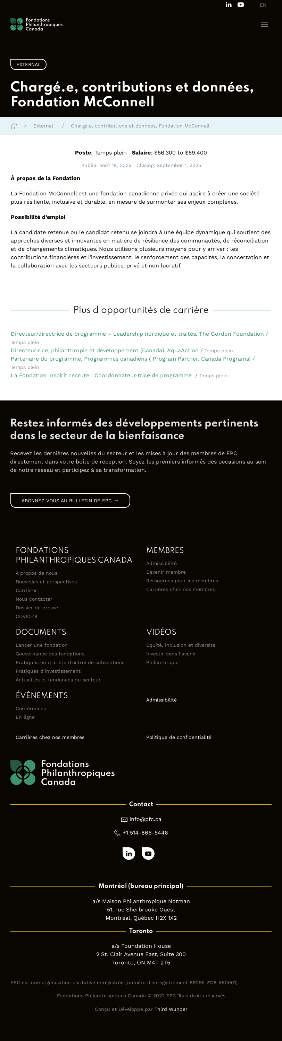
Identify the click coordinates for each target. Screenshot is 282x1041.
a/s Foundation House (141, 946)
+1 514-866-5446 (145, 832)
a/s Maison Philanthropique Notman (141, 901)
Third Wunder (171, 1009)
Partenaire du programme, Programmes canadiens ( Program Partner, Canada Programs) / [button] (133, 362)
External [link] (28, 64)
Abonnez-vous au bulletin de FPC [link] (70, 500)
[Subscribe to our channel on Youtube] (240, 4)
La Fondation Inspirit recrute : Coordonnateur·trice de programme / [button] (119, 375)
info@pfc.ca (145, 819)
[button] (265, 24)
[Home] (13, 126)
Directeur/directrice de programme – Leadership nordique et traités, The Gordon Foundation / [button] (139, 337)
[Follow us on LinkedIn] (228, 4)
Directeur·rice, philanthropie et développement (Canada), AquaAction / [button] (122, 350)
